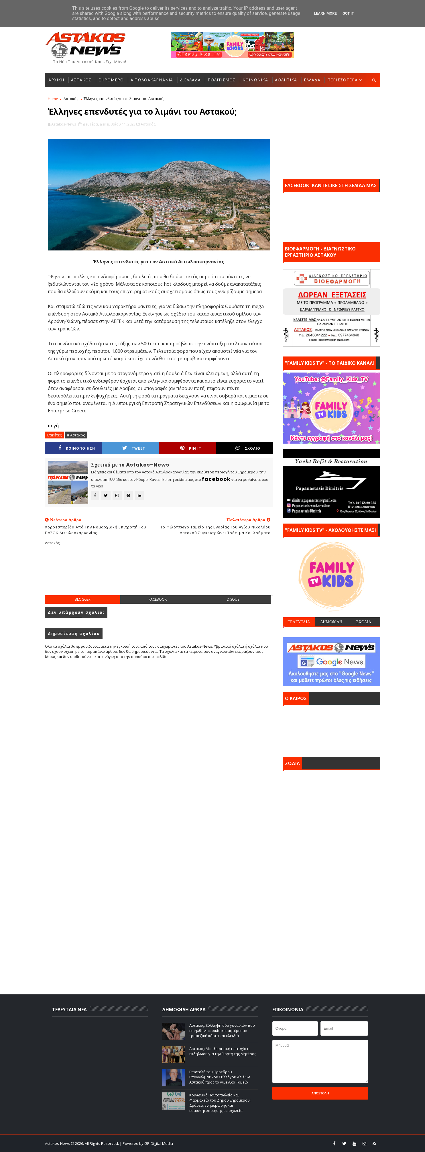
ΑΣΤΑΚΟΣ (81, 80)
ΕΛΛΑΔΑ (312, 80)
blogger (82, 599)
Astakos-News (58, 1143)
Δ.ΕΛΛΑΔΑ (190, 80)
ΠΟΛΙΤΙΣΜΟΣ (222, 80)
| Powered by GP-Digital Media (146, 1143)
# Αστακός (76, 435)
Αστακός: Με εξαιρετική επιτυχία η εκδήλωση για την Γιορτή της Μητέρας (222, 1051)
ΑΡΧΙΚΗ (56, 80)
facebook (158, 599)
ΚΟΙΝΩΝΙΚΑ (255, 80)
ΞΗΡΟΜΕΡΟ (111, 80)
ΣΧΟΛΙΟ (247, 448)
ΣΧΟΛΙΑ (363, 622)
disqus (233, 599)
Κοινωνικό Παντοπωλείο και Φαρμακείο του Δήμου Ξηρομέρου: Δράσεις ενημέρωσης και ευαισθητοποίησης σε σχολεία (220, 1102)
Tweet (133, 448)
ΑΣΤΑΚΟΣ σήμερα (331, 729)
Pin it (190, 448)
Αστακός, (148, 124)
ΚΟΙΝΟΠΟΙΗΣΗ (76, 448)
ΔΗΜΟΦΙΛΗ (331, 622)
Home (53, 98)
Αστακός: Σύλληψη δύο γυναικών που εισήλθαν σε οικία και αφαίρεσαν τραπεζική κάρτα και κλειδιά (222, 1030)
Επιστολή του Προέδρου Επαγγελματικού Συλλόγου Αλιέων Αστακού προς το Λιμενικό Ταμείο (219, 1077)
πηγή (53, 425)
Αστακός (71, 98)
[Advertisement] (159, 575)
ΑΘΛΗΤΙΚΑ (286, 80)
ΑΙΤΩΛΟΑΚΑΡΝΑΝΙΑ (152, 80)
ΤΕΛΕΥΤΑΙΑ (299, 622)
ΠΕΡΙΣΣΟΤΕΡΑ (342, 80)
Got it (348, 13)
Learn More (325, 13)
